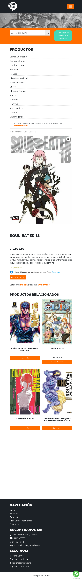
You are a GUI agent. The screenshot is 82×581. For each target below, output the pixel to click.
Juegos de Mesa (17, 82)
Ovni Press (44, 285)
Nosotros (14, 514)
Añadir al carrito (17, 277)
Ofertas (13, 112)
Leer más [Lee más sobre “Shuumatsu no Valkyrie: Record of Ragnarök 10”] (57, 428)
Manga (13, 95)
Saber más (56, 272)
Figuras (13, 74)
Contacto (14, 524)
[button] (68, 139)
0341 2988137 (18, 538)
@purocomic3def (19, 559)
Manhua (14, 100)
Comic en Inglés (17, 61)
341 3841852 (17, 542)
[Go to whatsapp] (76, 574)
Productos (15, 517)
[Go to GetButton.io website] (76, 578)
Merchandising (17, 108)
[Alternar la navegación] (70, 6)
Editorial (14, 69)
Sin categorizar (17, 117)
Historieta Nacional (19, 78)
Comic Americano (18, 57)
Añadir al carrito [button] (57, 361)
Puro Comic (16, 556)
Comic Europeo (17, 65)
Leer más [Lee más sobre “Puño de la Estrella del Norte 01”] (25, 358)
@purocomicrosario (20, 563)
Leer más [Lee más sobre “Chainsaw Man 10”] (25, 428)
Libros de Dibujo (18, 91)
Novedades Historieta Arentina (63, 36)
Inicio (12, 132)
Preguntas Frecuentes (21, 521)
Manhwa (14, 104)
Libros (12, 87)
